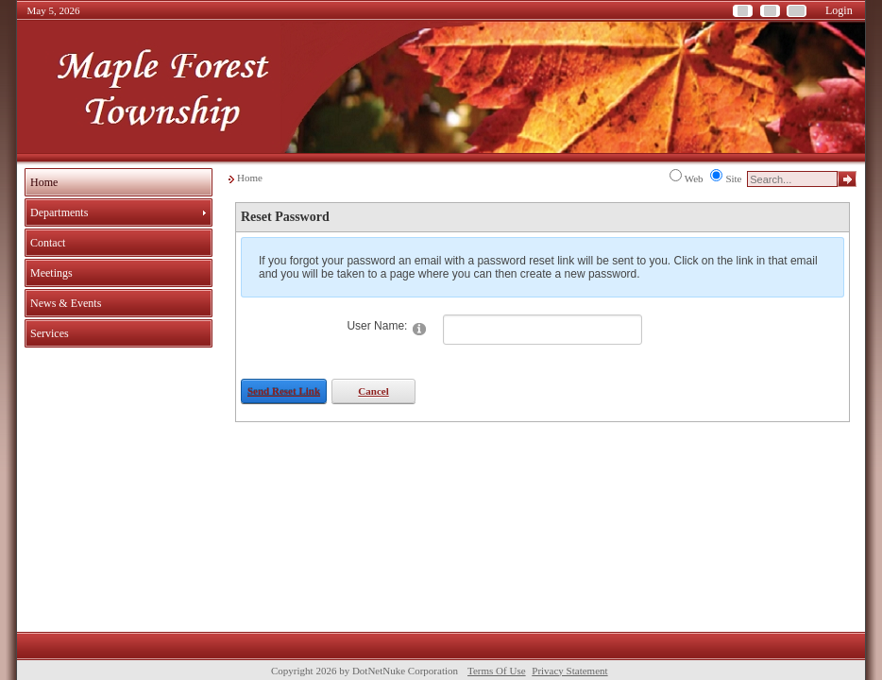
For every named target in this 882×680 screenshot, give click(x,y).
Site (733, 178)
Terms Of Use (496, 670)
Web (694, 178)
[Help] (419, 328)
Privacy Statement (569, 670)
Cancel (373, 391)
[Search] (792, 179)
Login (839, 10)
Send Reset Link (283, 391)
